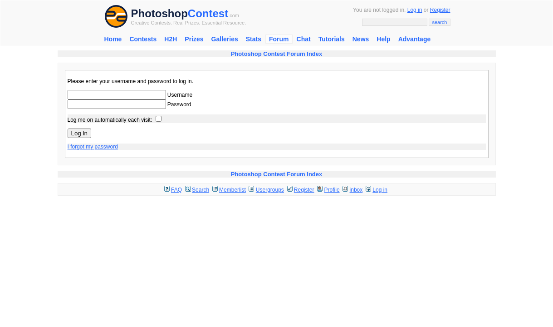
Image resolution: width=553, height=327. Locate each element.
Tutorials (331, 39)
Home (113, 39)
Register (440, 10)
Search (200, 190)
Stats (253, 39)
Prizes (194, 39)
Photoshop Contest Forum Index (277, 53)
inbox (356, 190)
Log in (414, 10)
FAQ (176, 190)
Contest (208, 13)
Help (383, 39)
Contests (143, 39)
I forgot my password (93, 147)
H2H (170, 39)
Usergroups (270, 190)
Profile (332, 190)
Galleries (224, 39)
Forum (279, 39)
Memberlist (232, 190)
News (360, 39)
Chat (304, 39)
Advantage (414, 39)
